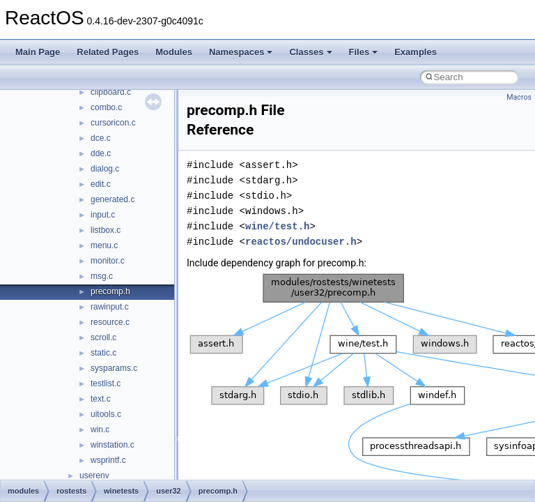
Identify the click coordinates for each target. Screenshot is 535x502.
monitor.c (108, 261)
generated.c (112, 199)
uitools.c (106, 414)
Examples (415, 52)
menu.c (104, 245)
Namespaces (241, 52)
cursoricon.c (113, 123)
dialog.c (105, 169)
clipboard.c (111, 92)
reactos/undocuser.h (301, 241)
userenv (94, 475)
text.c (101, 399)
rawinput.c (110, 307)
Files (363, 52)
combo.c (106, 107)
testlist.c (106, 383)
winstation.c (112, 445)
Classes (310, 52)
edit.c (101, 184)
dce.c (101, 138)
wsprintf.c (108, 460)
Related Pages (108, 52)
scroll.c (103, 337)
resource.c (110, 322)
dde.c (101, 153)
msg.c (102, 276)
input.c (103, 215)
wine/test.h (277, 226)
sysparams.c (114, 368)
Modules (173, 52)
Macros (519, 97)
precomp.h (110, 291)
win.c (100, 429)
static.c (103, 353)
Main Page (37, 52)
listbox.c (106, 230)
